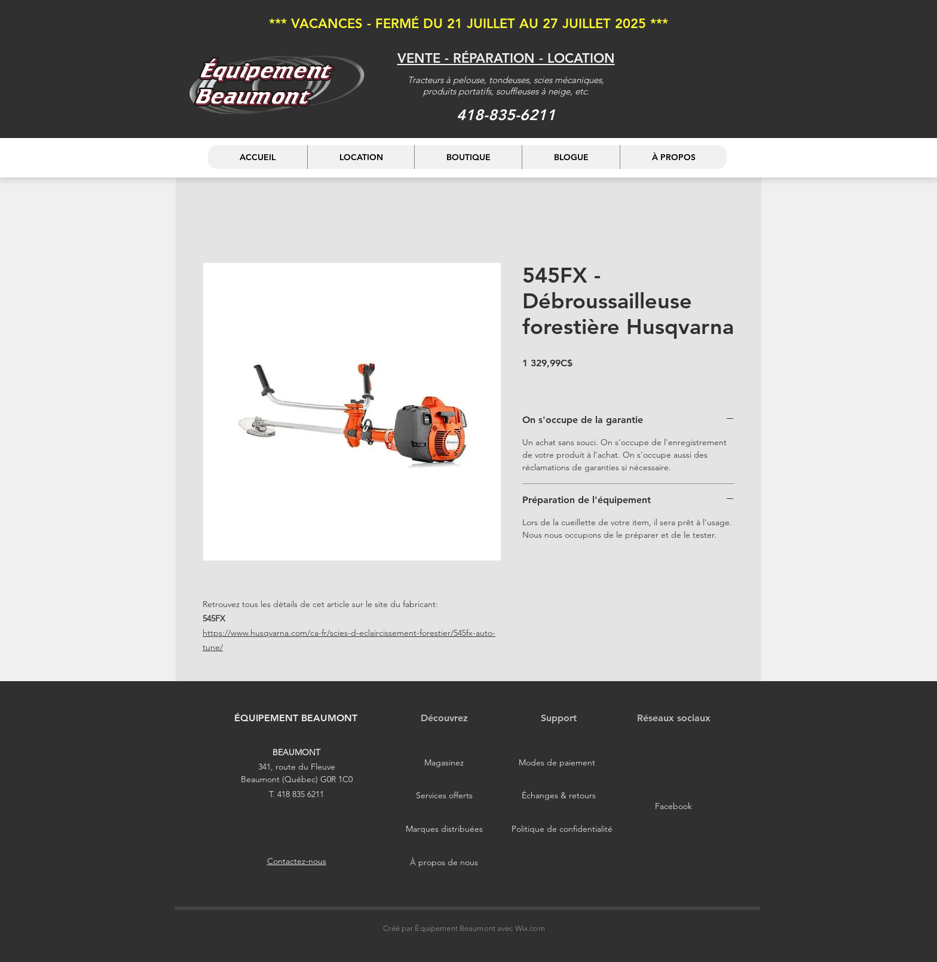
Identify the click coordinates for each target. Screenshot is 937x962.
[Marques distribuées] (444, 829)
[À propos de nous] (444, 862)
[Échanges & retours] (559, 795)
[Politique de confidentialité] (562, 829)
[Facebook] (673, 806)
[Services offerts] (444, 795)
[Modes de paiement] (557, 763)
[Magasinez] (444, 763)
